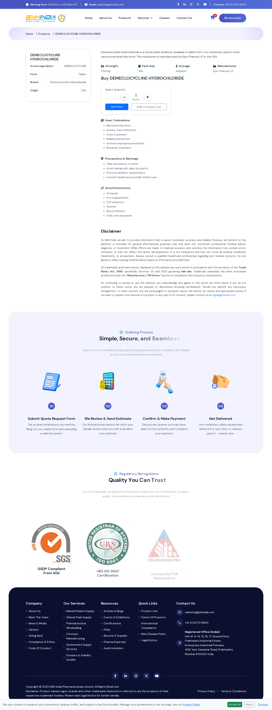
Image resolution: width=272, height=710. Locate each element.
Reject (249, 704)
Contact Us (184, 18)
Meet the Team (38, 617)
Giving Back (36, 635)
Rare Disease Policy (153, 634)
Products (125, 18)
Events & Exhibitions (117, 617)
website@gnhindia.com (104, 4)
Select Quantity (115, 89)
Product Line (149, 611)
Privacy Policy (206, 691)
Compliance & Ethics (42, 642)
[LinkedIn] (184, 4)
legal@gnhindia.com (224, 299)
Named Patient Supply (80, 611)
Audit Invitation (113, 648)
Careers (164, 18)
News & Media (37, 623)
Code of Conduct (40, 648)
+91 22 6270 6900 (230, 4)
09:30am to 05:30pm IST (52, 4)
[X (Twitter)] (198, 4)
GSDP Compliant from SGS (51, 571)
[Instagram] (191, 4)
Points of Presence (153, 617)
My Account (232, 18)
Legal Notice (149, 640)
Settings (263, 704)
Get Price (117, 107)
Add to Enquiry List (149, 107)
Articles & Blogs (114, 611)
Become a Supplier (116, 635)
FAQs (107, 629)
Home (88, 18)
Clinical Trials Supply (79, 617)
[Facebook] (178, 4)
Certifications (112, 623)
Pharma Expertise (115, 642)
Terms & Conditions (233, 691)
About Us (105, 18)
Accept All (235, 704)
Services (143, 18)
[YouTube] (205, 4)
